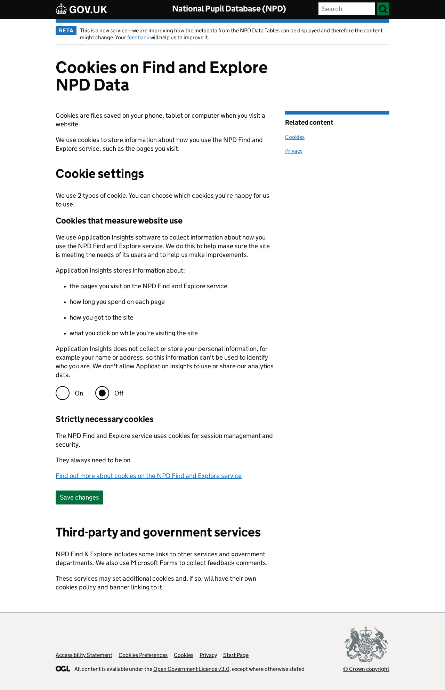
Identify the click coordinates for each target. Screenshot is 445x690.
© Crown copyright (366, 669)
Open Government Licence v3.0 (191, 669)
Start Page (236, 655)
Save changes (79, 497)
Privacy (293, 151)
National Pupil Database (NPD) (229, 8)
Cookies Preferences (143, 655)
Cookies (295, 137)
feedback (138, 37)
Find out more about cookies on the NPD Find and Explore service (149, 476)
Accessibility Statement (84, 655)
